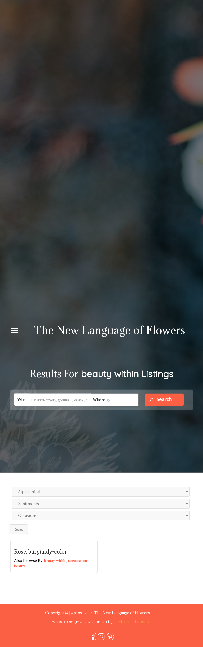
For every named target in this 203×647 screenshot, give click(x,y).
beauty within (56, 560)
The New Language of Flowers (109, 330)
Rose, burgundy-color (40, 551)
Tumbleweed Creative (132, 621)
